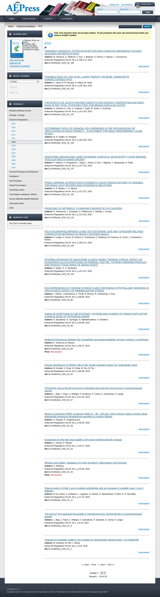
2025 (11, 208)
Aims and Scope (17, 60)
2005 (13, 160)
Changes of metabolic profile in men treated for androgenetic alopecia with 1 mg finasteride (92, 539)
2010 (13, 142)
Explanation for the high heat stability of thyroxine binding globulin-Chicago (83, 439)
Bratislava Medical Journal (20, 111)
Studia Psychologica (17, 185)
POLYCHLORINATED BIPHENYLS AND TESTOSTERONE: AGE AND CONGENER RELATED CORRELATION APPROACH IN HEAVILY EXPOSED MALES (94, 232)
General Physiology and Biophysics (23, 172)
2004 (13, 164)
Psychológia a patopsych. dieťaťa (23, 194)
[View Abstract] (143, 66)
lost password (127, 4)
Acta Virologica (15, 181)
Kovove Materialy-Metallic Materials (23, 199)
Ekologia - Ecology (17, 115)
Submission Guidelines (20, 66)
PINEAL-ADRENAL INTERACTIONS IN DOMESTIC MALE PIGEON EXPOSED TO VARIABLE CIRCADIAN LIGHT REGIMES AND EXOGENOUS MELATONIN (94, 184)
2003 (13, 168)
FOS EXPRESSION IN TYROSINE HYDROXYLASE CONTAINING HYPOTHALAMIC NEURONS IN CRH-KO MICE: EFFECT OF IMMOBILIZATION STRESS (97, 289)
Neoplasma (14, 176)
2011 (13, 138)
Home (10, 26)
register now (114, 4)
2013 (13, 131)
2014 (13, 127)
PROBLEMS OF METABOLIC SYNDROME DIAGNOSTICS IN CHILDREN (83, 208)
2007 (13, 153)
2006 (13, 156)
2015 (13, 124)
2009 (13, 146)
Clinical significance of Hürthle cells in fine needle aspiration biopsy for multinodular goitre (91, 365)
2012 (13, 135)
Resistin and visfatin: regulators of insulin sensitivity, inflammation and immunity (86, 462)
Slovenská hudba (16, 203)
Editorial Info (15, 63)
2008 (13, 149)
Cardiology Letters (16, 190)
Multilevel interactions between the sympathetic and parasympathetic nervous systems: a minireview (96, 339)
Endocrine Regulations (26, 26)
